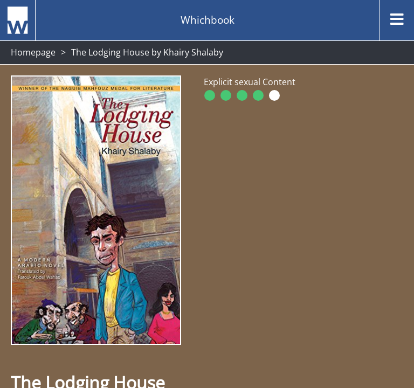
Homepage (33, 52)
